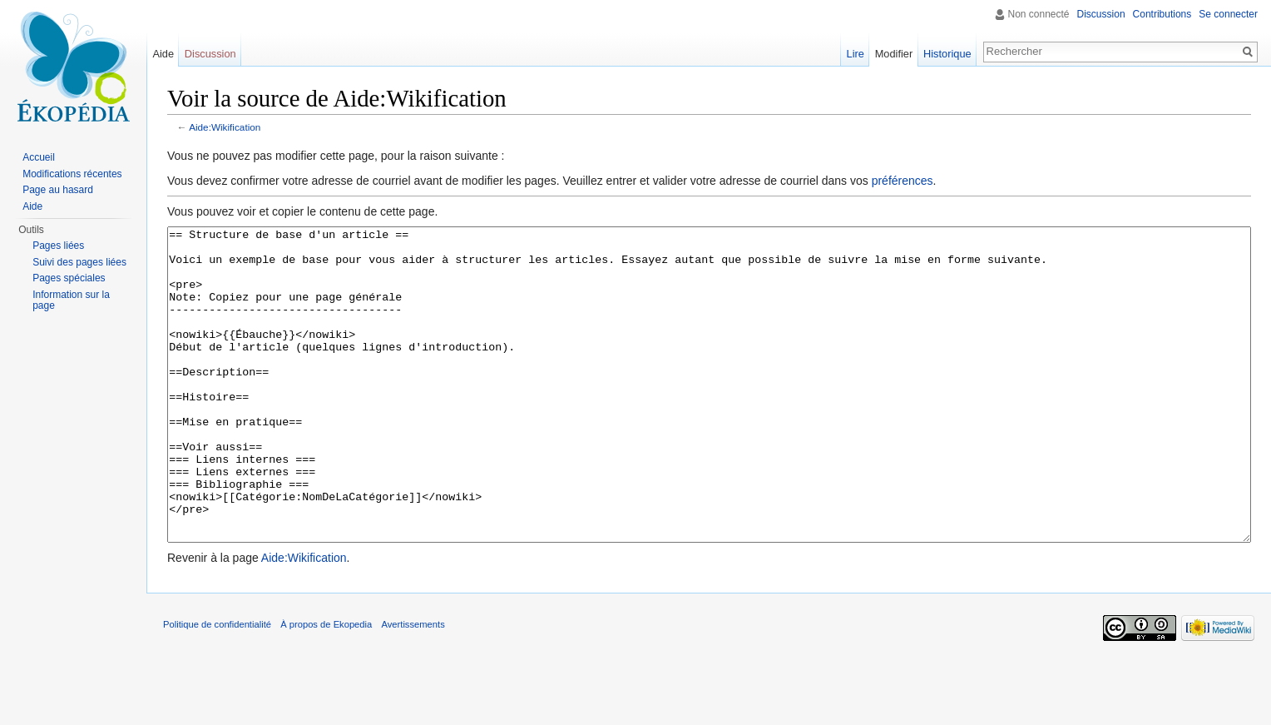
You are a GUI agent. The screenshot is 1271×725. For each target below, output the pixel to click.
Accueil (38, 157)
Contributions (1162, 14)
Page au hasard (57, 190)
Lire (855, 53)
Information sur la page (71, 300)
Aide (163, 53)
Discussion (1101, 14)
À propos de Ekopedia (326, 687)
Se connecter (1228, 14)
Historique (947, 53)
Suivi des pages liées (79, 262)
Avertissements (412, 687)
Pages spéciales (68, 278)
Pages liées (58, 245)
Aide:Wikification (224, 127)
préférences (902, 180)
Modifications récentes (71, 174)
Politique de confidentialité (217, 687)
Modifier (894, 53)
